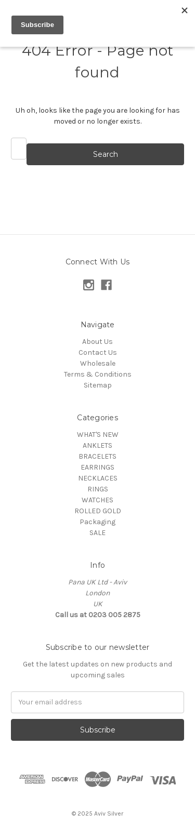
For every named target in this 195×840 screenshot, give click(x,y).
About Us (97, 341)
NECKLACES (98, 478)
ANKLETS (97, 445)
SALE (97, 532)
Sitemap (98, 385)
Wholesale (97, 363)
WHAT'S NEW (98, 434)
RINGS (97, 489)
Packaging (97, 521)
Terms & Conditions (98, 374)
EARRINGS (97, 467)
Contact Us (98, 352)
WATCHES (97, 500)
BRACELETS (97, 456)
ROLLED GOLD (97, 510)
